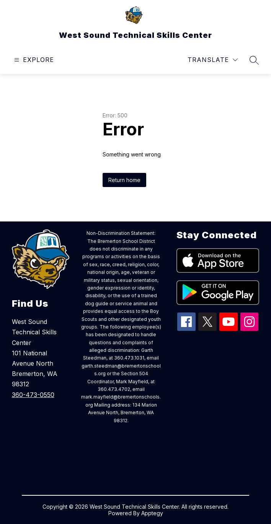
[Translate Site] (213, 60)
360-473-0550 (33, 395)
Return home (124, 180)
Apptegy (152, 513)
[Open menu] (33, 60)
